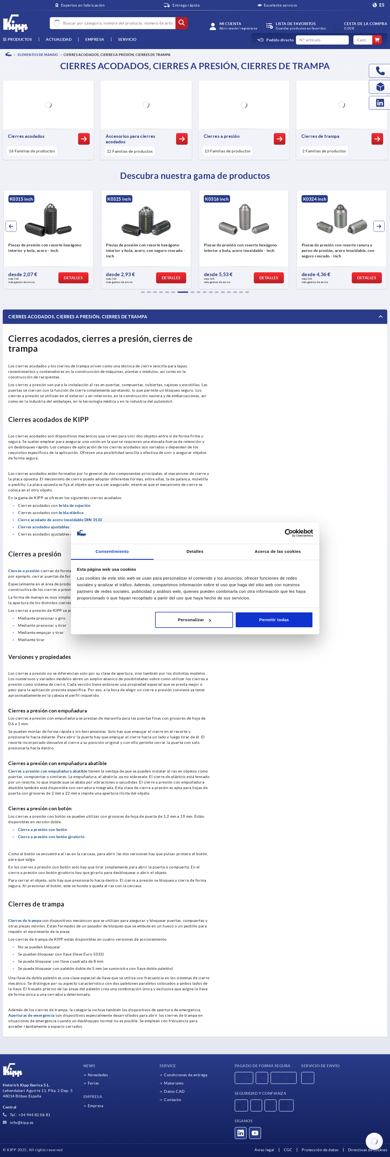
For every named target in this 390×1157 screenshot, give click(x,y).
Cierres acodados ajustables (43, 527)
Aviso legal (264, 1150)
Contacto (172, 1099)
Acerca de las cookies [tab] (278, 551)
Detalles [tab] (195, 551)
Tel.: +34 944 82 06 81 (27, 1115)
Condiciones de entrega (185, 1075)
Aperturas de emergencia (31, 1015)
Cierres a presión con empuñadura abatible (47, 771)
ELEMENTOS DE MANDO (37, 54)
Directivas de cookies (368, 1150)
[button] (143, 292)
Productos (17, 39)
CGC (288, 1150)
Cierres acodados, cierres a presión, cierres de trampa (77, 316)
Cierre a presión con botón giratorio (51, 837)
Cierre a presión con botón (42, 829)
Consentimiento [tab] (112, 551)
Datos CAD (174, 1091)
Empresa (94, 39)
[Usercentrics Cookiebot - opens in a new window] (289, 533)
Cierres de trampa (24, 920)
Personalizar (194, 619)
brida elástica (71, 512)
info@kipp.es (18, 1122)
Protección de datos (320, 1150)
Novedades (98, 1075)
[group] (48, 239)
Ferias (93, 1083)
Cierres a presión (24, 571)
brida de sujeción (75, 505)
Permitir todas (274, 619)
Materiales (174, 1083)
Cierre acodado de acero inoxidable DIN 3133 (60, 520)
